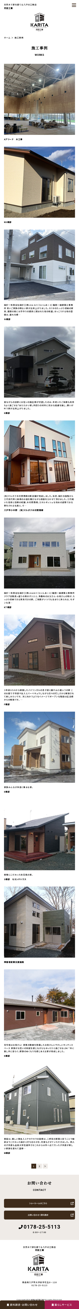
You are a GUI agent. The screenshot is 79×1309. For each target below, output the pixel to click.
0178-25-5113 (42, 1227)
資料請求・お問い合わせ (22, 1304)
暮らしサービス (62, 1304)
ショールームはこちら (38, 1203)
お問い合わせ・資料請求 (38, 1214)
